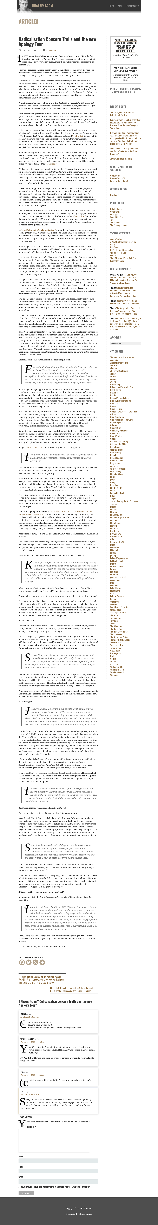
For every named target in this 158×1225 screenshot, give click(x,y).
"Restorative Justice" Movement (122, 357)
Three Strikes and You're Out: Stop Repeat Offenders (123, 259)
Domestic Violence (117, 460)
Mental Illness (115, 522)
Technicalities (115, 617)
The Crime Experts (117, 626)
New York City (115, 533)
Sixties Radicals (116, 609)
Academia (114, 359)
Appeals (113, 373)
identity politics (116, 487)
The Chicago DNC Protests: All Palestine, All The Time (122, 114)
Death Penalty (115, 452)
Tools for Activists (117, 645)
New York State (116, 536)
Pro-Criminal (115, 571)
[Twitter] (29, 962)
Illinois (112, 490)
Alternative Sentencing (119, 370)
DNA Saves (114, 247)
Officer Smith (115, 211)
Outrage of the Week (118, 541)
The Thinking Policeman (119, 225)
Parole (112, 544)
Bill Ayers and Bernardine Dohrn (122, 387)
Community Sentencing (119, 430)
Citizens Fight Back (117, 422)
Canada (113, 406)
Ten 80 (113, 219)
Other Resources (132, 5)
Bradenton (114, 392)
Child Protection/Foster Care (121, 419)
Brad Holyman (115, 389)
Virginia (113, 661)
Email (22, 1166)
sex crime (114, 604)
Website (22, 1177)
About (120, 5)
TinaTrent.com (42, 5)
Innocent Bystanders (118, 493)
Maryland (113, 512)
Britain (113, 395)
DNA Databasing (116, 457)
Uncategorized (115, 653)
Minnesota (114, 528)
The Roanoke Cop (116, 222)
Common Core (115, 427)
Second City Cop (116, 217)
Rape (112, 582)
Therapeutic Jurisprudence (120, 639)
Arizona (113, 376)
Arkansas (113, 378)
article (78, 216)
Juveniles (113, 503)
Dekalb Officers (116, 208)
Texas (112, 623)
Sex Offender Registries (119, 607)
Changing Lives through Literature (123, 411)
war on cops (114, 664)
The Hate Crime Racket (119, 631)
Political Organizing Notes (120, 558)
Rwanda (113, 598)
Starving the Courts (118, 612)
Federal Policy (115, 471)
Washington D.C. (116, 666)
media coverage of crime (119, 517)
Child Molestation (117, 416)
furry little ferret (35, 447)
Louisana (113, 509)
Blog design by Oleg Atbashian (79, 1214)
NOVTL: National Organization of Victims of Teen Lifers (122, 251)
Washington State (117, 669)
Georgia (113, 482)
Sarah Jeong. (51, 164)
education (114, 465)
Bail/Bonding (115, 384)
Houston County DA (117, 178)
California (114, 403)
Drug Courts (115, 463)
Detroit (113, 455)
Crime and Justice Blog (119, 441)
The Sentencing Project (119, 637)
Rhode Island (115, 590)
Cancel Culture (116, 408)
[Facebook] (22, 962)
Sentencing (114, 601)
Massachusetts (116, 514)
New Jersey (114, 531)
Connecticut (115, 433)
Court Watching (116, 435)
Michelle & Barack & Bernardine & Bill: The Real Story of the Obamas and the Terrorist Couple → (72, 989)
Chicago (113, 414)
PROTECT (114, 255)
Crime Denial (115, 446)
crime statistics (116, 449)
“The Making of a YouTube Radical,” (38, 230)
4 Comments (51, 50)
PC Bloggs (114, 214)
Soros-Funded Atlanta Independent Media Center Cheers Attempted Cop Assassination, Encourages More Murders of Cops (123, 291)
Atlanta (113, 381)
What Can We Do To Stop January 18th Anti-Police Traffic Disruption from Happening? (124, 151)
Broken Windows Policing (119, 397)
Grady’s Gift (77, 136)
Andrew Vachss (116, 239)
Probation (114, 574)
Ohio (112, 539)
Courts (113, 438)
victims (113, 658)
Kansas (113, 506)
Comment (31, 1126)
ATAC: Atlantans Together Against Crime (123, 243)
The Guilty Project (117, 628)
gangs (112, 479)
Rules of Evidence (117, 596)
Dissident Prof (115, 194)
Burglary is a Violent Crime (120, 400)
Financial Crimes (116, 474)
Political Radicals (116, 560)
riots (112, 593)
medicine (113, 520)
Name (21, 1156)
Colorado (113, 425)
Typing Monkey (115, 647)
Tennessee (114, 620)
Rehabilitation (115, 588)
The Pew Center (116, 634)
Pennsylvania (115, 547)
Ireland (113, 495)
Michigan (113, 525)
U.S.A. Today (115, 650)
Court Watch (115, 175)
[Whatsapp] (35, 962)
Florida (113, 476)
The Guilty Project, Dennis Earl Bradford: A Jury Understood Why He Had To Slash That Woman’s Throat (125, 311)
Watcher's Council (117, 672)
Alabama (113, 368)
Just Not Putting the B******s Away (124, 501)
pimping (113, 552)
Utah (112, 656)
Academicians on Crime (119, 362)
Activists (113, 365)
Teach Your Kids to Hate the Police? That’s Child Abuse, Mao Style (124, 302)
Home (112, 5)
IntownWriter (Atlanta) (119, 180)
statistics (114, 615)
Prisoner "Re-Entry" (117, 566)
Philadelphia (114, 550)
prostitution (115, 579)
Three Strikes (115, 642)
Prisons (113, 569)
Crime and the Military (118, 444)
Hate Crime (114, 484)
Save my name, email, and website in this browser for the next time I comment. (55, 1187)
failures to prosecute (118, 468)
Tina (38, 50)
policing (113, 555)
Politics (113, 563)
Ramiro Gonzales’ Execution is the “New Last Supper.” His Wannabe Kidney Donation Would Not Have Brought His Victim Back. (125, 123)
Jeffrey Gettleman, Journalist (121, 158)
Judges (113, 498)
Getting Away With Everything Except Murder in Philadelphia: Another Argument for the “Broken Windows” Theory (125, 278)
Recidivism (114, 585)
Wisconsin (114, 674)
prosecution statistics (118, 577)
